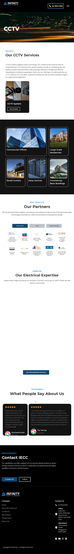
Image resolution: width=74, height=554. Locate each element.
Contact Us (9, 479)
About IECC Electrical (9, 508)
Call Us (24, 479)
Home (4, 505)
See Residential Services (36, 372)
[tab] (20, 226)
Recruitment (6, 515)
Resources (5, 521)
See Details (14, 109)
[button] (68, 6)
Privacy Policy (6, 518)
